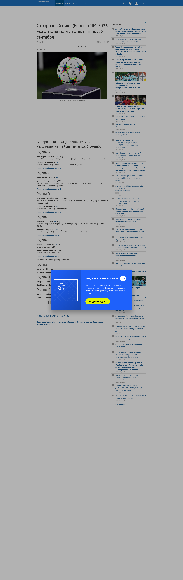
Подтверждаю (97, 301)
